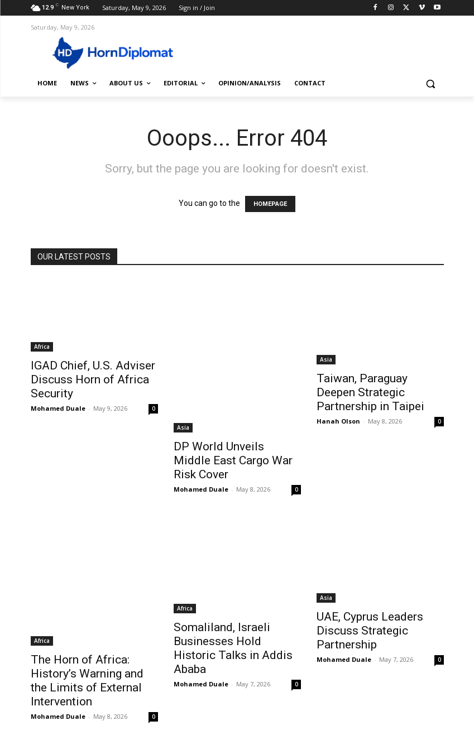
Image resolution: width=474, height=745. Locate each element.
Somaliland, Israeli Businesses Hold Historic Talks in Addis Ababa (233, 648)
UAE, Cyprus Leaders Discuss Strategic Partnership (370, 630)
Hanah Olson (338, 421)
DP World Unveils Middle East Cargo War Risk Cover (233, 460)
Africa (42, 346)
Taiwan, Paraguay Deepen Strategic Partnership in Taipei (370, 392)
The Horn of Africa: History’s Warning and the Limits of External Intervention (87, 680)
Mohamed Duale (58, 408)
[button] (431, 83)
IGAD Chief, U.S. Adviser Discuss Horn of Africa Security (93, 379)
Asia (183, 427)
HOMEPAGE (270, 204)
